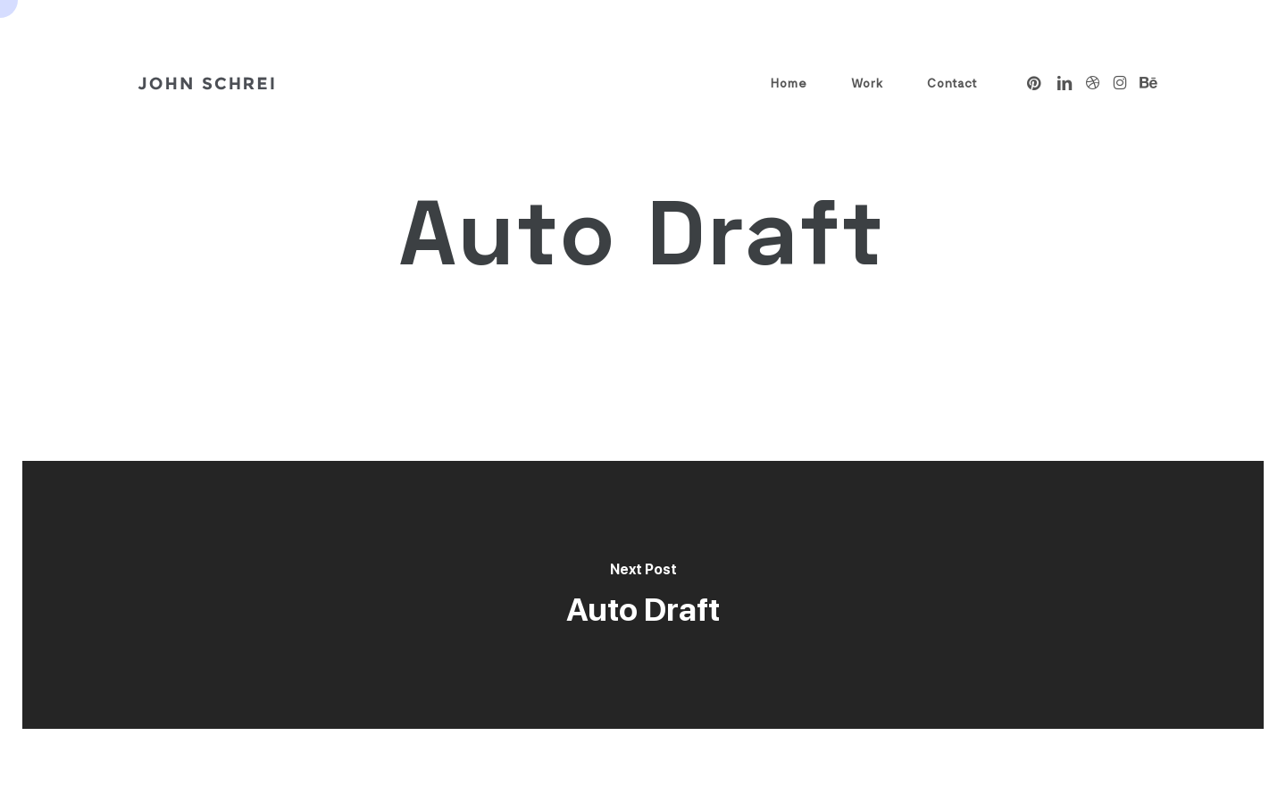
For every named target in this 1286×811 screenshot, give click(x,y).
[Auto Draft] (643, 595)
